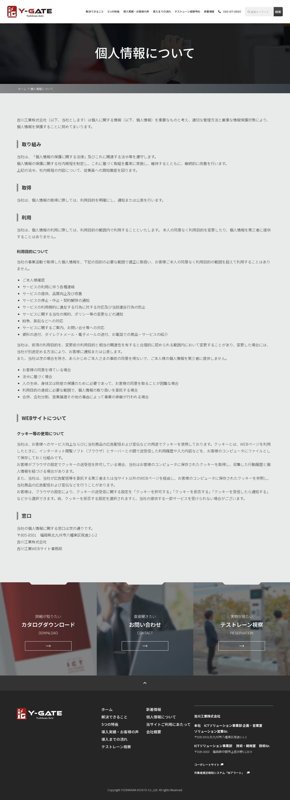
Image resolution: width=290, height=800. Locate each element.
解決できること (95, 11)
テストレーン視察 (116, 746)
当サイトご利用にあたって (168, 724)
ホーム (22, 89)
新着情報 (209, 11)
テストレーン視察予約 (187, 11)
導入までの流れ (162, 11)
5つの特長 (113, 11)
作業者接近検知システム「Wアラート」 (222, 773)
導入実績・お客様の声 (136, 11)
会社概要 (153, 731)
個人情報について (161, 717)
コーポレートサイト (208, 764)
